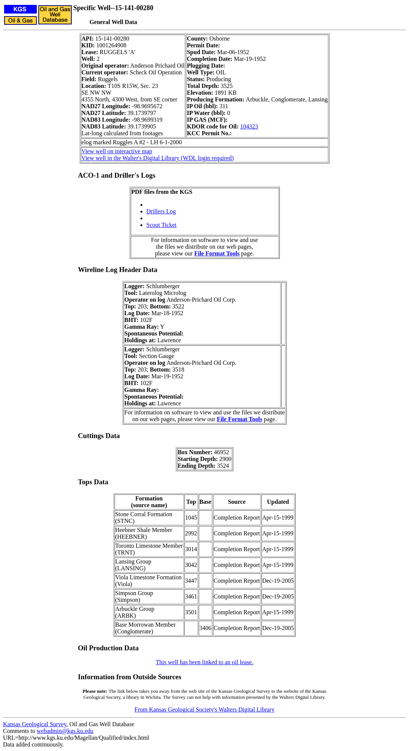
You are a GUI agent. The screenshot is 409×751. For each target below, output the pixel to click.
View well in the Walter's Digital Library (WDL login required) (157, 158)
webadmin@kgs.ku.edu (65, 731)
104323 (249, 126)
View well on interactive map (116, 151)
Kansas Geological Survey (34, 724)
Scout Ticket (161, 225)
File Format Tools (217, 253)
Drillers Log (161, 211)
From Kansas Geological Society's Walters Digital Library (204, 709)
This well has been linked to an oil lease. (205, 662)
